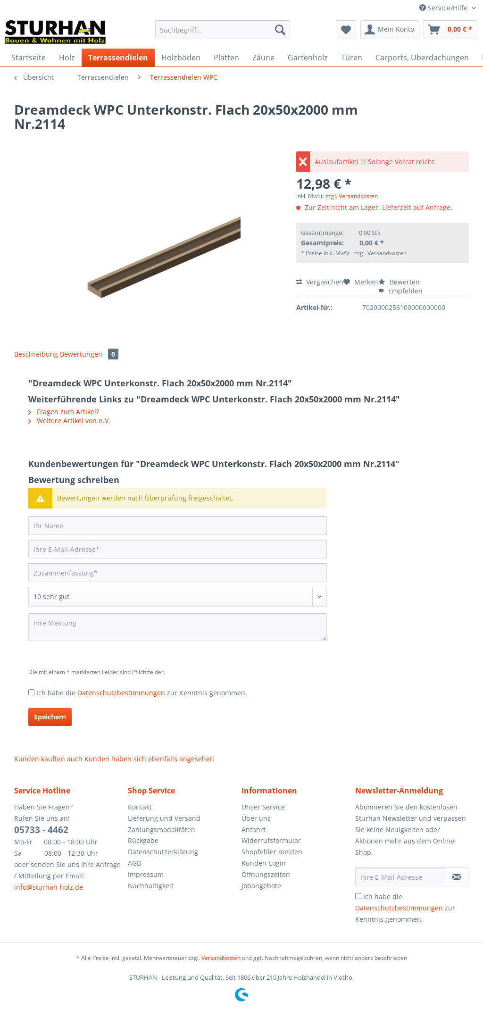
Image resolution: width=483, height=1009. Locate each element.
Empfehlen (400, 290)
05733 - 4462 (41, 830)
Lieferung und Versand (164, 818)
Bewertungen (89, 354)
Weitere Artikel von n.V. (69, 420)
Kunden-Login (264, 863)
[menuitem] (223, 34)
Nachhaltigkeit (151, 885)
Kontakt (140, 806)
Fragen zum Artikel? (63, 411)
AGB (134, 863)
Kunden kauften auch (48, 758)
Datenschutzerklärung (163, 851)
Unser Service (263, 806)
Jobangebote (261, 885)
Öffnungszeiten (266, 874)
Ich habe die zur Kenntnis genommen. (141, 692)
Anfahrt (254, 829)
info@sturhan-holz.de (48, 887)
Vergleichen (319, 281)
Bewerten (399, 281)
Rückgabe (143, 840)
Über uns (256, 818)
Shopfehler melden (272, 851)
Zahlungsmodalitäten (161, 829)
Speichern (50, 716)
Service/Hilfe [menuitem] (444, 7)
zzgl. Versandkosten (351, 196)
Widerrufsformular (271, 840)
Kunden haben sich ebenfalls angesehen (149, 758)
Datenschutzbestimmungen (121, 692)
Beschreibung (36, 354)
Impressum (146, 874)
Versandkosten (221, 958)
